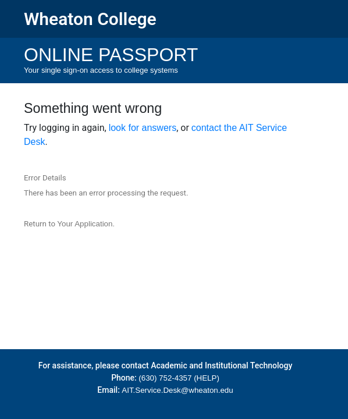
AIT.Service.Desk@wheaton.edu (177, 390)
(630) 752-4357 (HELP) (179, 378)
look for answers (143, 128)
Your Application (84, 223)
